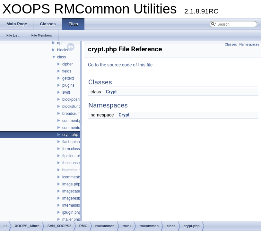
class (61, 57)
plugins (68, 85)
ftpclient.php (72, 156)
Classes (231, 44)
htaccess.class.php (78, 170)
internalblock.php (76, 205)
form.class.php (74, 149)
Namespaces (249, 44)
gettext (68, 78)
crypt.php (70, 135)
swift (66, 92)
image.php (71, 184)
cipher (67, 64)
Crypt (111, 91)
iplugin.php (71, 212)
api (59, 43)
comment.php (74, 120)
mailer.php (71, 219)
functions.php (73, 163)
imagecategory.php (78, 191)
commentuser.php (77, 127)
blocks (62, 50)
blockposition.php (77, 99)
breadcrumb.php (76, 113)
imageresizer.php (76, 198)
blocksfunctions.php (79, 106)
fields (66, 71)
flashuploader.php (77, 142)
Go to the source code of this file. (121, 64)
